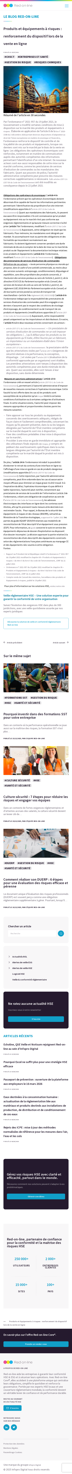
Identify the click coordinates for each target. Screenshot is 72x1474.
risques (6, 131)
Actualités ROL (19, 956)
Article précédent (12, 642)
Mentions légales (10, 1448)
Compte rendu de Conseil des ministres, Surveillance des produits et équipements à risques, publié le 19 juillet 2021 (36, 579)
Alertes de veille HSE (22, 968)
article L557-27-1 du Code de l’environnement (25, 328)
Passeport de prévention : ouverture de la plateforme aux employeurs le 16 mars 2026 (35, 1082)
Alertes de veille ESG (22, 962)
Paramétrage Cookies (12, 1452)
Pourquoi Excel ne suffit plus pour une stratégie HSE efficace (35, 1064)
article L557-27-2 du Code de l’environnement (25, 347)
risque (40, 396)
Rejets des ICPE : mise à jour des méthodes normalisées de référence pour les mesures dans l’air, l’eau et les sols (35, 1132)
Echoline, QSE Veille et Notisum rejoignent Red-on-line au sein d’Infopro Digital (34, 1046)
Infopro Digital (35, 1465)
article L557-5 (43, 357)
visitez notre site (57, 586)
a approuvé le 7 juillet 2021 (52, 517)
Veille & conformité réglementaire (29, 979)
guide (33, 527)
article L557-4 (46, 351)
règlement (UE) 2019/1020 (42, 295)
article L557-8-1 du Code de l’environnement (23, 500)
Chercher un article (19, 926)
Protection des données (13, 1443)
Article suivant (61, 642)
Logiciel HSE (18, 973)
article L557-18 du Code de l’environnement (33, 257)
